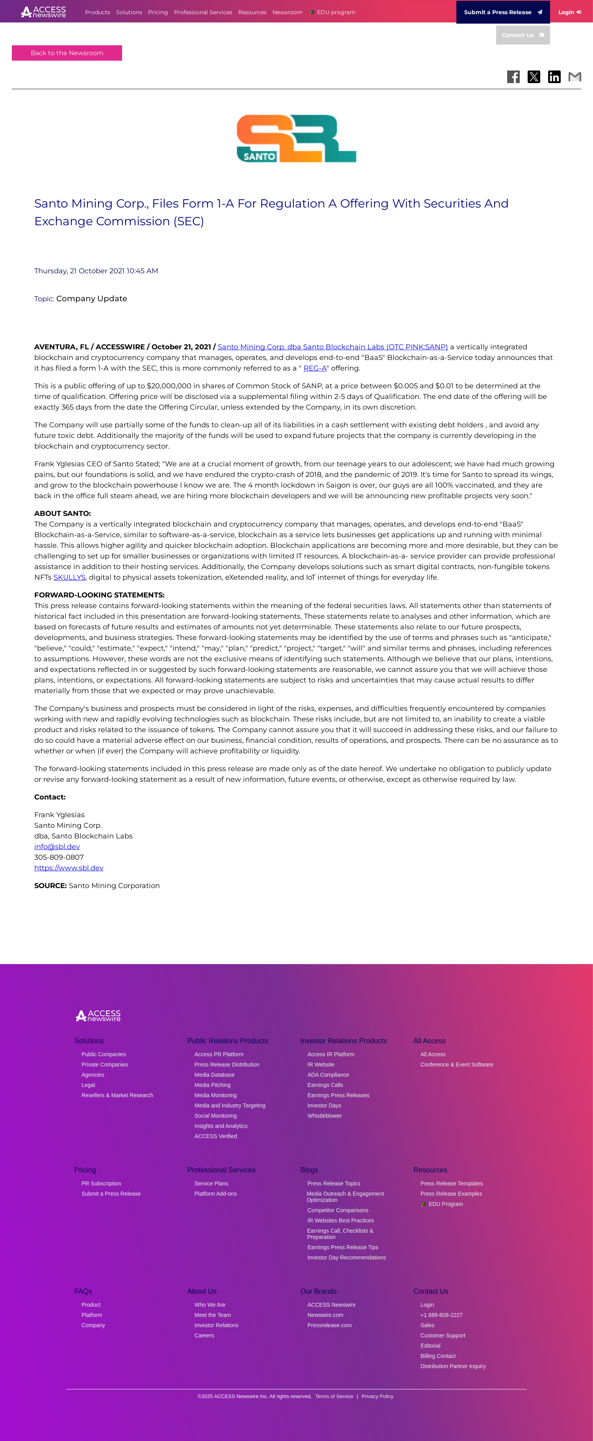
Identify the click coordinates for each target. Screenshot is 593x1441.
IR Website (321, 1064)
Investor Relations (217, 1325)
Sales (427, 1325)
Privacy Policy (377, 1396)
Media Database (215, 1075)
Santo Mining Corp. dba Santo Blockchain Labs (302, 347)
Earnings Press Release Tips (343, 1247)
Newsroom (287, 12)
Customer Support (443, 1335)
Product (91, 1305)
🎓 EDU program (332, 12)
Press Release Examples (451, 1194)
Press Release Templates (452, 1183)
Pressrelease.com (330, 1325)
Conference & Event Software (457, 1064)
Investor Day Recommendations (347, 1257)
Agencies (93, 1075)
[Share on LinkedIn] (554, 76)
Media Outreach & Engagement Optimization (345, 1197)
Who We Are (210, 1305)
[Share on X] (534, 76)
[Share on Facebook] (513, 76)
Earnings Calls (325, 1085)
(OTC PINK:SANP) (417, 347)
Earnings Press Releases (338, 1095)
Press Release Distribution (227, 1064)
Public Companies (104, 1054)
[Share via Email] (575, 76)
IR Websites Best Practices (341, 1220)
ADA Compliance (328, 1075)
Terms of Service (334, 1396)
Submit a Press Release (503, 12)
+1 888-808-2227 (442, 1315)
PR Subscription (101, 1183)
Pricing (158, 12)
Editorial (431, 1346)
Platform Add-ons (216, 1194)
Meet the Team (213, 1315)
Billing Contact (438, 1356)
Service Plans (211, 1183)
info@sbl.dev (57, 846)
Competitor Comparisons (338, 1210)
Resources (252, 12)
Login (569, 12)
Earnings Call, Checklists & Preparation (340, 1234)
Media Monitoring (216, 1095)
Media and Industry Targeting (230, 1105)
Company (93, 1325)
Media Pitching (213, 1085)
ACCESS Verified (216, 1136)
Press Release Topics (334, 1183)
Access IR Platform (331, 1054)
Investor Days (324, 1105)
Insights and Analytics (221, 1126)
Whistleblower (325, 1116)
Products (97, 12)
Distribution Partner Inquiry (453, 1366)
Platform (92, 1315)
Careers (204, 1335)
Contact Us (523, 35)
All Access (433, 1054)
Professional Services (203, 12)
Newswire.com (325, 1315)
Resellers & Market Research (117, 1095)
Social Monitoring (216, 1116)
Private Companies (105, 1064)
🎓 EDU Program (442, 1204)
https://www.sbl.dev (69, 868)
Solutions (129, 12)
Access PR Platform (219, 1054)
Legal (88, 1085)
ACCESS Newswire (332, 1305)
